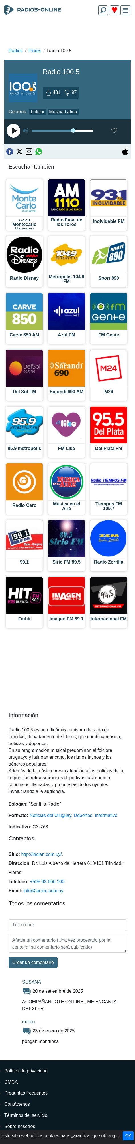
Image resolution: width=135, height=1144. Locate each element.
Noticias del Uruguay (50, 815)
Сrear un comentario (33, 962)
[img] (125, 10)
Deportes (83, 815)
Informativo (106, 815)
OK (128, 1135)
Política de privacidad (26, 1070)
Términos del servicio (25, 1115)
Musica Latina (63, 111)
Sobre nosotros (19, 1126)
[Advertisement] (67, 33)
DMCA (11, 1082)
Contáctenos (17, 1104)
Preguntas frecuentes (26, 1093)
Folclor (37, 111)
